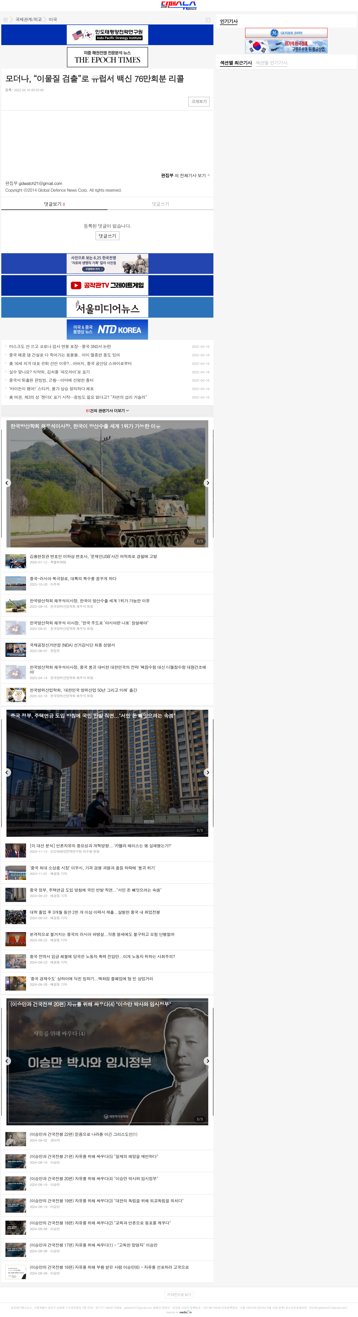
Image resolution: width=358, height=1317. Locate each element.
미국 (53, 19)
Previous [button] (7, 483)
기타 (40, 101)
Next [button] (208, 483)
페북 (9, 101)
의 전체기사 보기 (183, 175)
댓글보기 (54, 204)
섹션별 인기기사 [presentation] (271, 63)
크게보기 (199, 101)
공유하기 (208, 20)
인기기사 (228, 21)
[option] (107, 483)
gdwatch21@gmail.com (41, 183)
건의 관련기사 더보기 (107, 410)
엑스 (19, 101)
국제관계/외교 (28, 19)
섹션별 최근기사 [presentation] (236, 63)
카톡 (30, 101)
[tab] (235, 63)
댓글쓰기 (160, 204)
